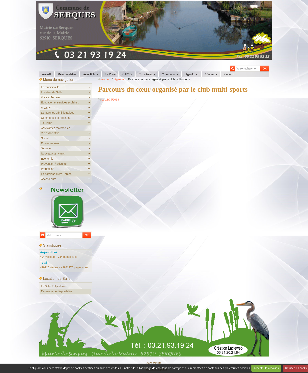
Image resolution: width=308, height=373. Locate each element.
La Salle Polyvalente (53, 286)
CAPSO (127, 74)
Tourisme (46, 122)
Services (46, 148)
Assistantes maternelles (55, 128)
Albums (209, 74)
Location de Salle (51, 92)
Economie (47, 158)
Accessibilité (48, 179)
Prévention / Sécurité (54, 163)
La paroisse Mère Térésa (56, 174)
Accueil (46, 74)
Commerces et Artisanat (55, 117)
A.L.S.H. (46, 107)
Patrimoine (47, 168)
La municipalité (50, 87)
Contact (229, 74)
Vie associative (50, 133)
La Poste (110, 74)
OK (265, 68)
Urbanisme (144, 74)
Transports (168, 74)
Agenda (189, 74)
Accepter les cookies (266, 368)
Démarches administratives (57, 112)
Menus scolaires (67, 74)
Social (45, 138)
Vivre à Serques (50, 97)
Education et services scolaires (60, 102)
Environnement (50, 143)
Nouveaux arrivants (53, 153)
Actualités (89, 74)
